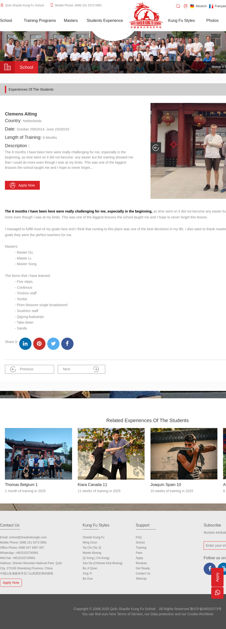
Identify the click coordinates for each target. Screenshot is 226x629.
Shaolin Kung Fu (94, 537)
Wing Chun (90, 542)
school (140, 542)
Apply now (22, 185)
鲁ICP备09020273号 (206, 609)
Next (81, 369)
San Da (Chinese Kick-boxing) (102, 563)
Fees (139, 553)
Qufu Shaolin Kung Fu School (24, 5)
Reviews (141, 563)
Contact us (143, 573)
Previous (21, 369)
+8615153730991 (26, 553)
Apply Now (11, 582)
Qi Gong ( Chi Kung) (96, 558)
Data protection (162, 614)
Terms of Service (130, 614)
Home (216, 67)
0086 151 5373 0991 (33, 542)
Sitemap (141, 578)
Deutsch (198, 6)
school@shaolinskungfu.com (28, 537)
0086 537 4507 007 (31, 547)
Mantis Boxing (92, 553)
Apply (139, 558)
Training (141, 547)
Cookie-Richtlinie (200, 614)
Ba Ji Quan (90, 568)
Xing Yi (87, 573)
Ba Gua (88, 578)
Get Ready (143, 568)
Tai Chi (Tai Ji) (92, 547)
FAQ (139, 537)
